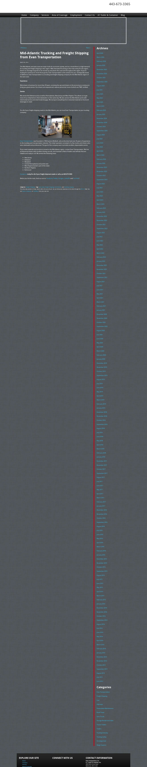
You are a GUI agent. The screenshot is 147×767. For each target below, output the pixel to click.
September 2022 (102, 224)
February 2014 (101, 632)
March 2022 (100, 247)
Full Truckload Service (101, 760)
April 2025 (100, 101)
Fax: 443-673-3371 (91, 750)
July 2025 (99, 89)
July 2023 (99, 184)
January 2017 (101, 493)
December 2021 (102, 259)
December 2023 (102, 164)
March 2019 (100, 390)
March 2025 (100, 105)
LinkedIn (67, 178)
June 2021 (100, 283)
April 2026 (100, 53)
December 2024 (102, 116)
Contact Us (89, 15)
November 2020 (102, 311)
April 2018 (100, 434)
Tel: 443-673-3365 (91, 748)
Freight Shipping (30, 187)
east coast (40, 187)
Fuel (98, 683)
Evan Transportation (26, 141)
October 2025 (101, 77)
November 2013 (102, 644)
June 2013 (100, 664)
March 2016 (100, 533)
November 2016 (102, 501)
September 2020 (102, 319)
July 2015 (99, 565)
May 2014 (100, 620)
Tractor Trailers (101, 706)
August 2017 (101, 466)
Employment (76, 15)
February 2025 (101, 109)
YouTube (76, 178)
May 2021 (100, 287)
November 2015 (102, 549)
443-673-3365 (119, 4)
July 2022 (99, 232)
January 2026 (101, 65)
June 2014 (100, 616)
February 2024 (101, 156)
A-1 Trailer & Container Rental (86, 760)
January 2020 (101, 351)
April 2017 (100, 482)
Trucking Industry (102, 714)
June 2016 (100, 521)
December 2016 (102, 497)
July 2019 (99, 374)
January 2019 (101, 398)
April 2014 (100, 624)
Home (24, 15)
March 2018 (100, 438)
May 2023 (100, 192)
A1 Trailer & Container (107, 15)
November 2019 (102, 358)
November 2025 (102, 73)
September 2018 (102, 414)
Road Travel (100, 694)
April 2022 (100, 243)
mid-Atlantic (56, 187)
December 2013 (102, 640)
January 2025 (101, 113)
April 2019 (100, 386)
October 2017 (101, 458)
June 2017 (100, 474)
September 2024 (102, 128)
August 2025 (101, 85)
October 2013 (101, 648)
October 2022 (101, 220)
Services (45, 15)
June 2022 (100, 236)
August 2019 (101, 370)
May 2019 (100, 382)
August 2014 (101, 608)
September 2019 (102, 366)
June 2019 (100, 378)
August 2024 (101, 132)
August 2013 (101, 656)
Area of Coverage (59, 15)
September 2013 (102, 652)
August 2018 (101, 418)
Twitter (55, 178)
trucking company (66, 187)
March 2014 (100, 628)
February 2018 (101, 442)
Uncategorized (101, 722)
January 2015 (101, 589)
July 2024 (99, 136)
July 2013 (99, 660)
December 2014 (102, 593)
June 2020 (100, 331)
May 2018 (100, 430)
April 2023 (100, 196)
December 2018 (102, 402)
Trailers (99, 710)
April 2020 (100, 339)
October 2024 (101, 124)
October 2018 (101, 410)
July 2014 (99, 612)
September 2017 (102, 462)
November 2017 (102, 454)
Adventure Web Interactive (98, 765)
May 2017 (100, 478)
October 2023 (101, 172)
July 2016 (99, 517)
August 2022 (101, 228)
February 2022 (101, 251)
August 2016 (101, 513)
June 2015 (100, 569)
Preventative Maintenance (105, 691)
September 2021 (102, 271)
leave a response (26, 191)
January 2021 (101, 303)
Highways (100, 687)
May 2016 (100, 525)
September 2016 (102, 509)
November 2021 (102, 263)
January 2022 (101, 255)
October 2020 (101, 315)
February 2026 (101, 61)
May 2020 (100, 335)
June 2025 (100, 93)
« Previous (23, 48)
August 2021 (101, 275)
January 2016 (101, 541)
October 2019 (101, 362)
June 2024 (100, 140)
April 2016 (100, 529)
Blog (122, 15)
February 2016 (101, 537)
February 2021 (101, 299)
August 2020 (101, 323)
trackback (35, 191)
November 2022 (102, 216)
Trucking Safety (101, 718)
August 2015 (101, 561)
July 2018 (99, 422)
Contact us (23, 174)
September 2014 (102, 604)
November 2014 (102, 597)
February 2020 (101, 347)
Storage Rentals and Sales (105, 702)
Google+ (61, 178)
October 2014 (101, 601)
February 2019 (101, 394)
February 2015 (101, 585)
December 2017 (102, 450)
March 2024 (100, 152)
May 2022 (100, 240)
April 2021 (100, 291)
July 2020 (99, 327)
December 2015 (102, 545)
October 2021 (101, 267)
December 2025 (102, 69)
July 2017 (99, 470)
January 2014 (101, 636)
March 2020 (100, 343)
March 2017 (100, 485)
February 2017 (101, 489)
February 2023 (101, 204)
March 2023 (100, 200)
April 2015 (100, 577)
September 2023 (102, 176)
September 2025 (102, 81)
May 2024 (100, 144)
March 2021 (100, 295)
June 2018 (100, 426)
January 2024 (101, 160)
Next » (88, 48)
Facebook (49, 178)
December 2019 (102, 355)
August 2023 (101, 180)
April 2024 (100, 148)
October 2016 (101, 505)
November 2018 (102, 406)
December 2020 (102, 307)
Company (34, 15)
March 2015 (100, 581)
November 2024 (102, 120)
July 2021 (99, 279)
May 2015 (100, 573)
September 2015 (102, 557)
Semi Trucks (100, 698)
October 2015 (101, 553)
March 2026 (100, 57)
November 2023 (102, 168)
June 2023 (100, 188)
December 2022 (102, 212)
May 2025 (100, 97)
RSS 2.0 (83, 189)
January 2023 (101, 208)
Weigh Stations (101, 726)
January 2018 (101, 446)
